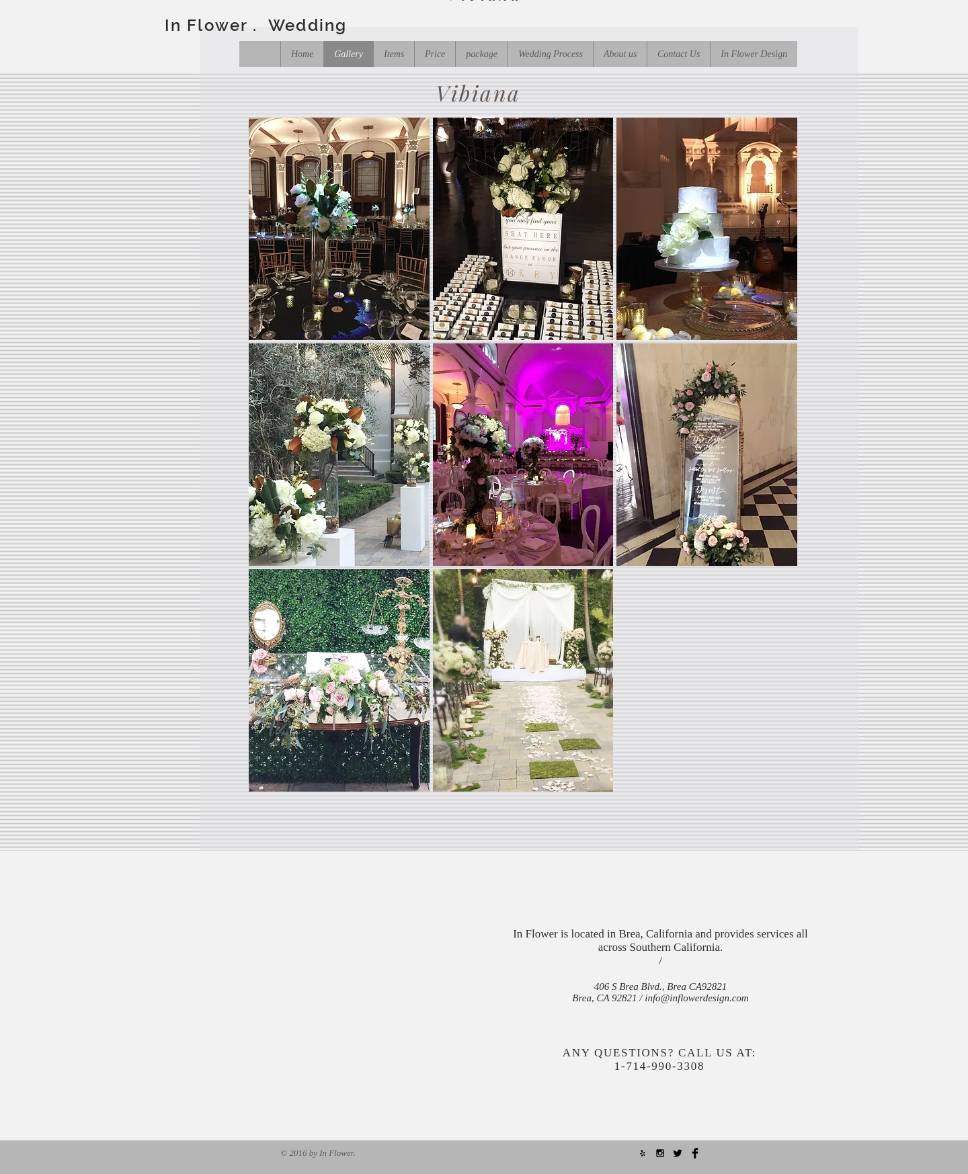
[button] (339, 229)
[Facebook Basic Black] (695, 1153)
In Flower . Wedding (256, 25)
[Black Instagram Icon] (660, 1153)
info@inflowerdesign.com (696, 998)
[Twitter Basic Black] (677, 1153)
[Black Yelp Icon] (642, 1153)
